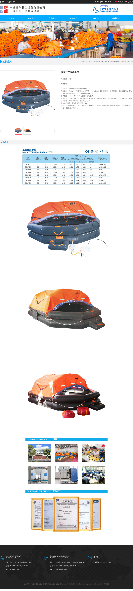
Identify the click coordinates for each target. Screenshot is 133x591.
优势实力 (95, 18)
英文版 (130, 2)
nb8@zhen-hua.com (104, 2)
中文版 (120, 2)
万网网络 (106, 584)
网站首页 (11, 18)
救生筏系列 (105, 62)
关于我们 (32, 18)
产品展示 (53, 18)
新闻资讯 (74, 18)
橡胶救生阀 (115, 62)
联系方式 (116, 18)
